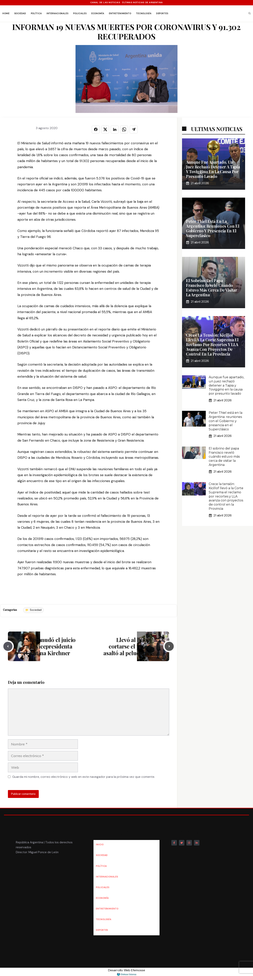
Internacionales (57, 13)
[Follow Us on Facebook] (174, 843)
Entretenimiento (120, 13)
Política (36, 13)
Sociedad (20, 13)
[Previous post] (8, 646)
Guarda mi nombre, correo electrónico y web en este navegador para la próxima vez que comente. (83, 777)
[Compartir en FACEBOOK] (96, 129)
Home (5, 13)
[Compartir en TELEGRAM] (134, 129)
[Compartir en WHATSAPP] (124, 129)
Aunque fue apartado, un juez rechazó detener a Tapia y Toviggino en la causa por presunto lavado (213, 169)
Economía (97, 13)
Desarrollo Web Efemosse (126, 972)
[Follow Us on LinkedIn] (196, 843)
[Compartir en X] (105, 129)
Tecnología (143, 13)
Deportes (162, 13)
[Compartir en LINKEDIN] (115, 129)
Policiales (80, 13)
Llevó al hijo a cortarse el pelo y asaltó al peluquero (127, 646)
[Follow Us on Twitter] (181, 843)
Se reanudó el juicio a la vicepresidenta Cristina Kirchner (51, 646)
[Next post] (169, 646)
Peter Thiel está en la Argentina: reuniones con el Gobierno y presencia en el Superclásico (212, 228)
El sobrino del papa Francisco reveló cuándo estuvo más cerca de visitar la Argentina (211, 287)
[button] (249, 13)
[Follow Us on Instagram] (189, 843)
